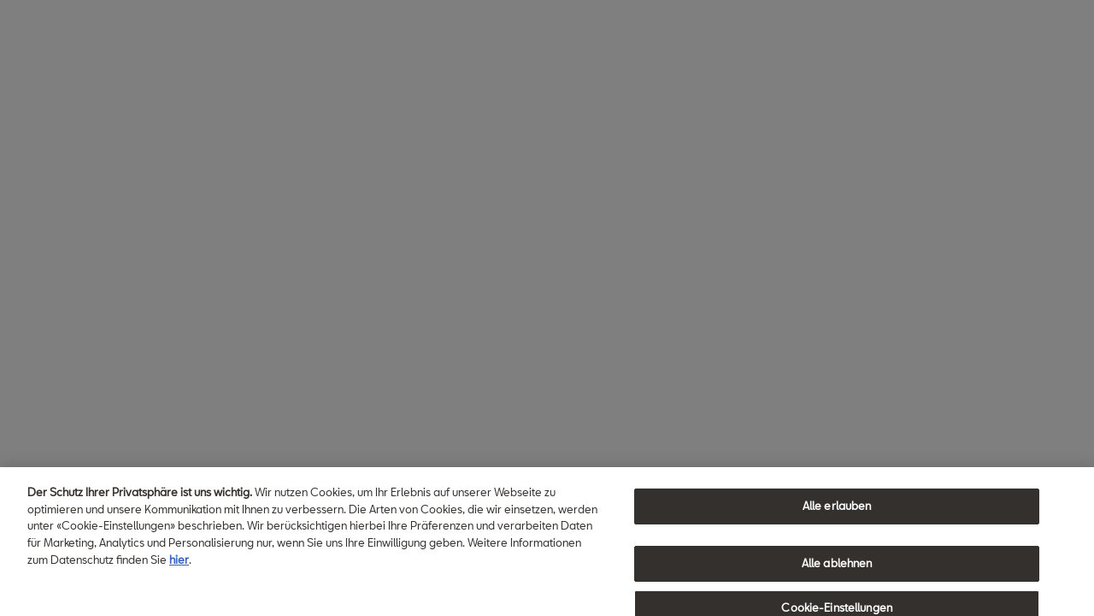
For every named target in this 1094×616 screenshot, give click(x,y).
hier (179, 564)
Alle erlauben (837, 510)
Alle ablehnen (837, 567)
